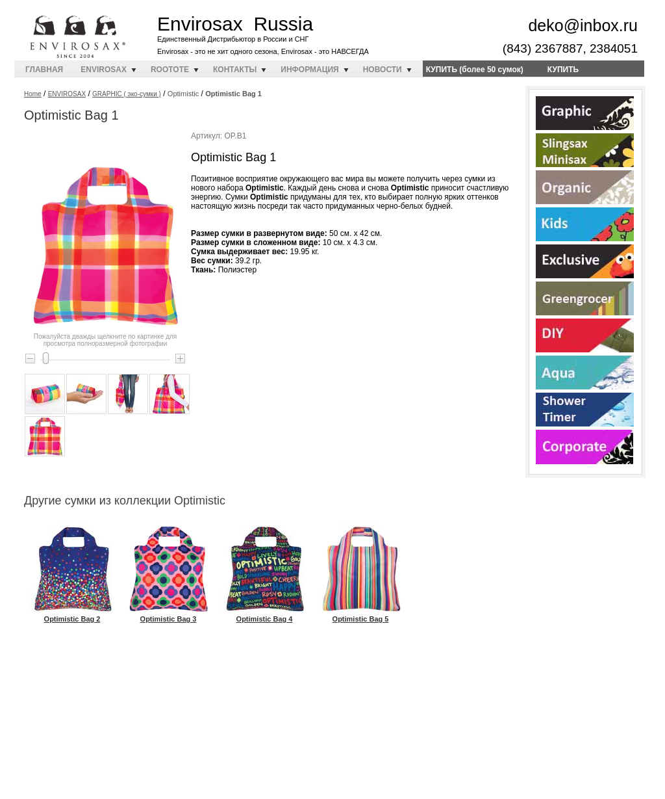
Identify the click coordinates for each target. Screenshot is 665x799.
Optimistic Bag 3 (168, 614)
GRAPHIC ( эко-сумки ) (126, 94)
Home (33, 94)
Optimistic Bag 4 (264, 614)
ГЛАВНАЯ (44, 69)
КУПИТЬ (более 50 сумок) (474, 69)
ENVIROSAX (104, 69)
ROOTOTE (170, 69)
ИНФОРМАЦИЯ (309, 69)
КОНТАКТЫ (235, 69)
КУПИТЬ (563, 69)
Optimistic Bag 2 (72, 614)
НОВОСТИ (382, 69)
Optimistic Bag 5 (361, 614)
